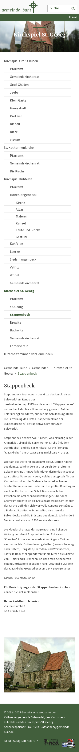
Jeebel (15, 92)
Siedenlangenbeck (23, 259)
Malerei (21, 216)
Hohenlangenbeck (23, 195)
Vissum (15, 140)
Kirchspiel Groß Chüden (21, 61)
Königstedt (18, 108)
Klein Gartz (18, 100)
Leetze (15, 251)
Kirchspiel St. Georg (19, 291)
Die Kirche (17, 171)
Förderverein (19, 346)
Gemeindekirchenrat (25, 76)
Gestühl (21, 237)
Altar (19, 209)
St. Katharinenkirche (19, 147)
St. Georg (16, 307)
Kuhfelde (16, 243)
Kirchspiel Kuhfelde (18, 179)
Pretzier (16, 116)
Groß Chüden (19, 84)
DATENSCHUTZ (29, 741)
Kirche (20, 203)
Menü (73, 17)
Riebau (15, 124)
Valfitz (15, 267)
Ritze (14, 132)
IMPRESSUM (11, 741)
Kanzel (21, 223)
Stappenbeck (20, 314)
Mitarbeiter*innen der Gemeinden (28, 354)
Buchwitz (16, 330)
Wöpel (14, 275)
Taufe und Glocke (28, 230)
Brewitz (15, 322)
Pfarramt (17, 69)
